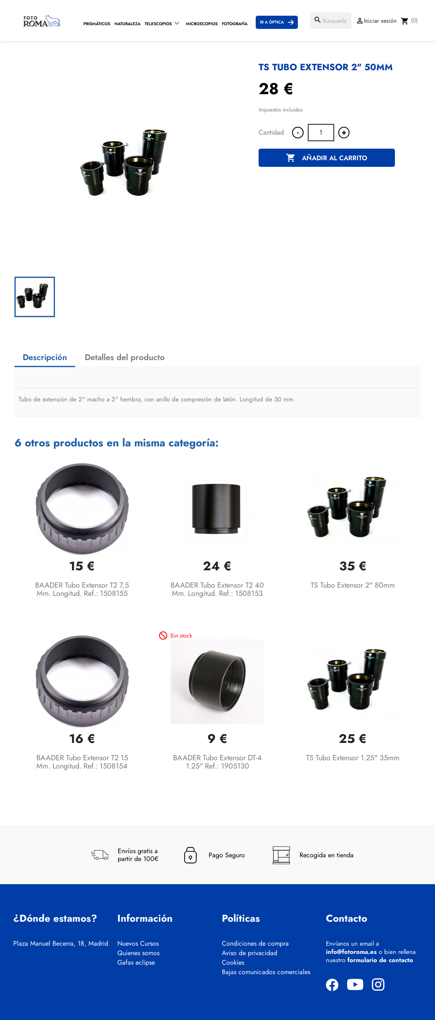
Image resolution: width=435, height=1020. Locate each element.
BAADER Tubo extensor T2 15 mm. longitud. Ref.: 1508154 (82, 761)
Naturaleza (127, 24)
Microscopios (202, 24)
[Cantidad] (321, 132)
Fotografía (234, 24)
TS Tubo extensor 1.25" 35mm (352, 757)
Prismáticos (96, 24)
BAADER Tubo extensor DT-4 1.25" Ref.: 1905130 (217, 761)
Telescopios (158, 24)
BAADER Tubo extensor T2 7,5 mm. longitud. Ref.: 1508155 (82, 589)
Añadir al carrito (326, 158)
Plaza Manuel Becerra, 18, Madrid (60, 943)
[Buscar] (331, 20)
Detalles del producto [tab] (125, 357)
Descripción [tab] (45, 357)
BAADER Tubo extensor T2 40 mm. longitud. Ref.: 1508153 (217, 589)
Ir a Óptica (272, 22)
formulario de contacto (380, 960)
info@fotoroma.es (351, 951)
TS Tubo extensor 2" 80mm (353, 585)
